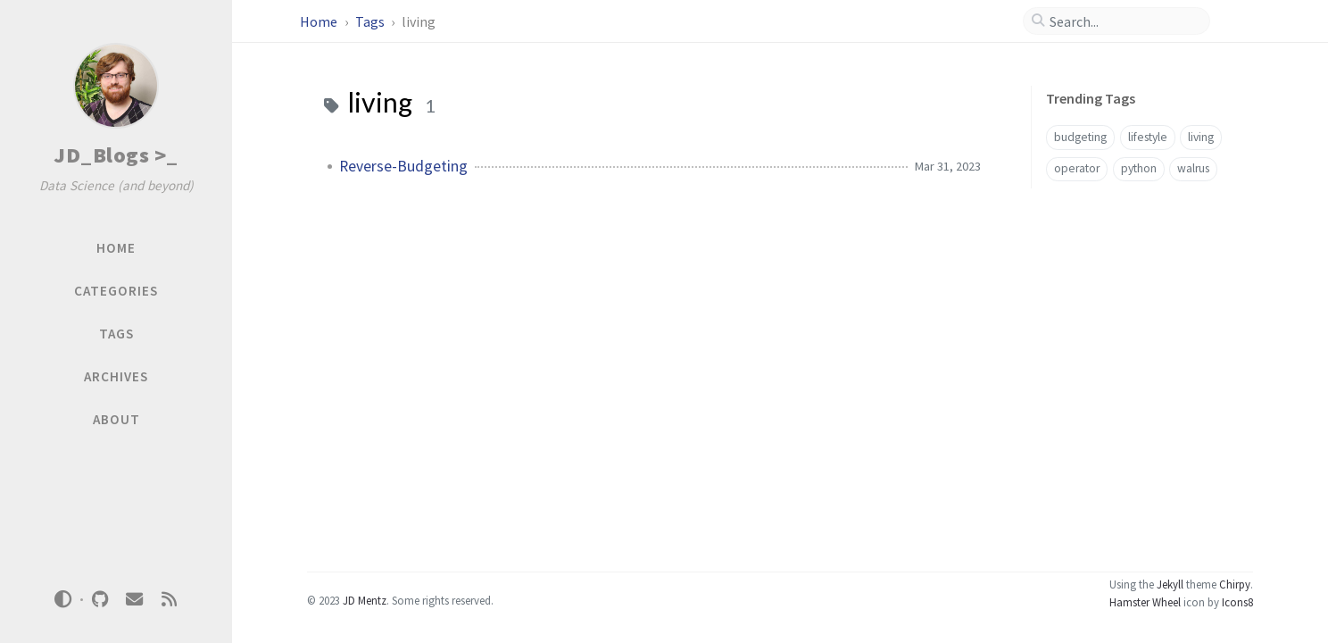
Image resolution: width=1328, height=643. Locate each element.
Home (320, 21)
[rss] (169, 600)
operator (1077, 168)
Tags (371, 21)
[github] (100, 600)
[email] (135, 600)
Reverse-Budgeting (403, 166)
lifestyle (1147, 137)
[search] (1123, 21)
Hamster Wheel (1145, 602)
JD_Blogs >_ (116, 155)
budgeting (1080, 137)
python (1139, 168)
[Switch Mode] (63, 599)
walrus (1193, 168)
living (1201, 137)
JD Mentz (364, 600)
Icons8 (1237, 602)
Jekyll (1170, 584)
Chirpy (1234, 584)
